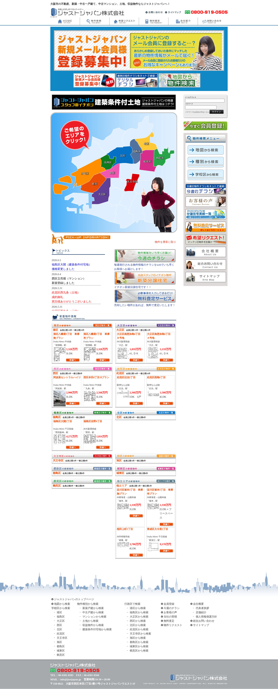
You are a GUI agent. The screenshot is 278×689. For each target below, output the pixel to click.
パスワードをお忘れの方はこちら (197, 112)
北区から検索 (138, 625)
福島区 (61, 616)
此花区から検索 (139, 629)
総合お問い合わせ (203, 620)
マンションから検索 (94, 616)
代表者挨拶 (202, 608)
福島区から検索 (139, 612)
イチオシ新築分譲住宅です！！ (132, 287)
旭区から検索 (138, 637)
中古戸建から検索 (93, 612)
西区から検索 (138, 620)
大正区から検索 (139, 616)
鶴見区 (61, 654)
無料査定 (169, 620)
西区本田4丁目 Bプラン (96, 377)
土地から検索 (90, 620)
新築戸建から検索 (93, 608)
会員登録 (169, 603)
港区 (59, 612)
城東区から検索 (139, 646)
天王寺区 (62, 637)
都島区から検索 (139, 642)
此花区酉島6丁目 (156, 377)
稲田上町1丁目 (125, 529)
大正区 (61, 620)
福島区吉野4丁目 (93, 421)
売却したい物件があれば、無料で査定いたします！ (144, 305)
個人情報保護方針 (206, 616)
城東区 (61, 650)
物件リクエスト (173, 625)
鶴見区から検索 (139, 650)
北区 (59, 629)
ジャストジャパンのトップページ (74, 599)
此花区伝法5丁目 (126, 377)
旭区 (59, 642)
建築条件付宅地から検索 (97, 629)
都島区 (61, 646)
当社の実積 (170, 616)
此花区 (61, 633)
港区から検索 (138, 608)
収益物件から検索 (93, 625)
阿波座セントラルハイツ (67, 377)
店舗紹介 (201, 612)
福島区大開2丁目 (62, 421)
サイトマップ (201, 625)
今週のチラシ (172, 608)
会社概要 (198, 603)
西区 (59, 625)
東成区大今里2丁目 (157, 529)
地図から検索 (62, 603)
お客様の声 (170, 612)
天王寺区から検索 (140, 633)
